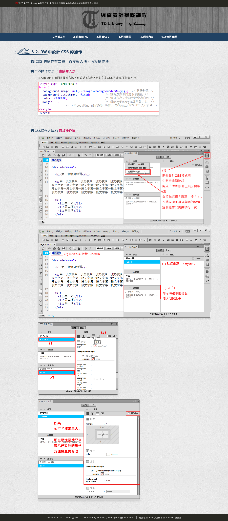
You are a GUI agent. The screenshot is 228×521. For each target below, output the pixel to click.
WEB (19, 3)
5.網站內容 (147, 36)
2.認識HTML (80, 36)
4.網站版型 (125, 36)
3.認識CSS (102, 36)
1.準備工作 (58, 36)
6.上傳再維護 (169, 36)
